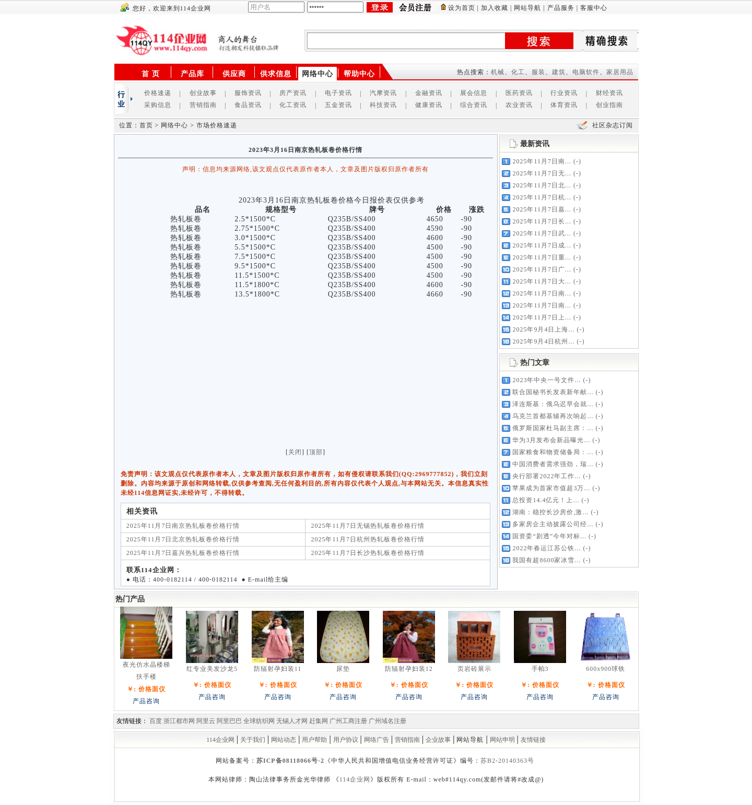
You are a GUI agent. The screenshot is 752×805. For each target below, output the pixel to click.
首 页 (151, 74)
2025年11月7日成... (541, 245)
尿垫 (343, 668)
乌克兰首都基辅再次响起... (552, 416)
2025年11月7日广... (541, 269)
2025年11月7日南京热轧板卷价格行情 (183, 525)
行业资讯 (564, 93)
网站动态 (283, 739)
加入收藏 (494, 7)
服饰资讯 (248, 93)
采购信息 (157, 105)
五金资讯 (338, 105)
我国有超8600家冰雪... (546, 560)
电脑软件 (586, 72)
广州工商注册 (348, 721)
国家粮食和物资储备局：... (552, 452)
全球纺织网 (259, 721)
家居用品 (619, 72)
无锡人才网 (292, 721)
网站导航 (527, 7)
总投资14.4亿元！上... (545, 500)
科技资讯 (383, 105)
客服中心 (593, 7)
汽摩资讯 (383, 93)
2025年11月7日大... (541, 281)
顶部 (316, 452)
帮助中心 (359, 74)
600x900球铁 (605, 668)
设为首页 (461, 7)
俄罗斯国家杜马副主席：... (552, 428)
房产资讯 (293, 93)
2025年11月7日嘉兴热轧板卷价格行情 (183, 553)
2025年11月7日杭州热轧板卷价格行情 (368, 539)
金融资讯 (428, 93)
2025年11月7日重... (541, 257)
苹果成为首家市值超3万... (551, 488)
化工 (518, 72)
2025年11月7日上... (541, 317)
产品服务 (560, 7)
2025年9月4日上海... (543, 329)
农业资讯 (519, 105)
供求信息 (275, 74)
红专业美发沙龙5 (212, 668)
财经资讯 (609, 93)
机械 (497, 72)
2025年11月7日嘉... (541, 209)
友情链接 (533, 739)
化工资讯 (293, 105)
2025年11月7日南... (541, 161)
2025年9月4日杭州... (543, 341)
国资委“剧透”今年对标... (549, 536)
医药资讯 (519, 93)
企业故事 (438, 739)
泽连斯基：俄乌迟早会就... (552, 404)
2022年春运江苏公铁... (546, 548)
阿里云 (205, 721)
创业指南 (609, 105)
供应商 (234, 74)
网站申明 (502, 739)
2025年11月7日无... (541, 173)
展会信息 (473, 93)
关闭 (295, 452)
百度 (155, 721)
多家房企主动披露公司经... (552, 524)
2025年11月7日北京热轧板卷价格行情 (183, 539)
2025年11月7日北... (541, 185)
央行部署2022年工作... (546, 476)
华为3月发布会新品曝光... (551, 440)
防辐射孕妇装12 (409, 668)
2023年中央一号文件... (546, 380)
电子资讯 (338, 93)
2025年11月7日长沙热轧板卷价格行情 (368, 553)
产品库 (192, 74)
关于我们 (252, 739)
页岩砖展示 (474, 668)
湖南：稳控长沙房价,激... (550, 512)
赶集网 (318, 721)
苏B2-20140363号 (507, 760)
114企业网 (220, 739)
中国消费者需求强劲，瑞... (552, 464)
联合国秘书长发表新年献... (552, 392)
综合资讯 (473, 105)
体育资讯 (564, 105)
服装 (538, 72)
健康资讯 (428, 105)
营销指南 (203, 105)
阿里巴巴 (229, 721)
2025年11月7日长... (541, 221)
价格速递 (157, 93)
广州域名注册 (387, 721)
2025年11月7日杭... (541, 197)
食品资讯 (248, 105)
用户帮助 (314, 739)
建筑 (559, 72)
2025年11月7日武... (541, 233)
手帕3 (540, 668)
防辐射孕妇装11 (278, 668)
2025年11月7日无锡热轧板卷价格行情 (368, 525)
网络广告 (376, 739)
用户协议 (345, 739)
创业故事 (203, 93)
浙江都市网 (179, 721)
